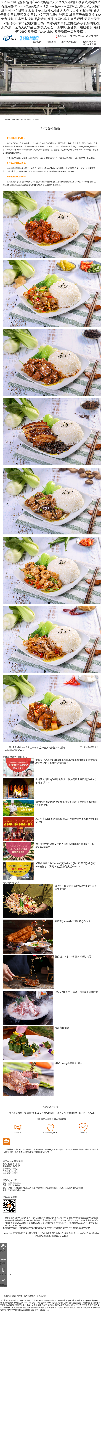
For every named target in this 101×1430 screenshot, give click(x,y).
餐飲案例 (15, 119)
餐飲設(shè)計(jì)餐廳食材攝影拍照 (73, 956)
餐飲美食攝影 (25, 119)
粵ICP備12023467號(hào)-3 (80, 1233)
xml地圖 (65, 1236)
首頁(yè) (7, 119)
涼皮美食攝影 (92, 747)
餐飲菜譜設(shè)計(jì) (81, 1228)
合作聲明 (83, 1132)
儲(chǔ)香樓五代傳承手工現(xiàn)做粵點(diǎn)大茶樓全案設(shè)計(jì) (67, 1218)
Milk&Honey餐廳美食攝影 (68, 1063)
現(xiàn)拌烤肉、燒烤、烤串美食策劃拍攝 (76, 992)
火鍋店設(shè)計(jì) (10, 1171)
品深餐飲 (37, 42)
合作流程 (17, 1132)
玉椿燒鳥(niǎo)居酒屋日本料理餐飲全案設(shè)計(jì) (48, 1223)
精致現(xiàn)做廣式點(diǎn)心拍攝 (72, 921)
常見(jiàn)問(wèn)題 (50, 1132)
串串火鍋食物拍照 (20, 747)
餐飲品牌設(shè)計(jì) (46, 1228)
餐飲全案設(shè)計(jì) (28, 1228)
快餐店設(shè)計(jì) (10, 1173)
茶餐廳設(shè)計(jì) (10, 1169)
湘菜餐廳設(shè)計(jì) (11, 1166)
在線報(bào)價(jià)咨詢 (14, 750)
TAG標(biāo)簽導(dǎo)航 (51, 1236)
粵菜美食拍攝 (62, 1027)
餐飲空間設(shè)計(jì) (64, 1228)
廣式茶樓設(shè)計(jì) (11, 1164)
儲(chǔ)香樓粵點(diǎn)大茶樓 (27, 1218)
